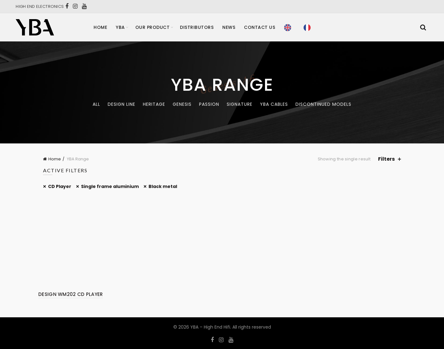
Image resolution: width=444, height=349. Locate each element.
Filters (386, 159)
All (96, 104)
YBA (120, 27)
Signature (239, 104)
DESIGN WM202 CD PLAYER (70, 294)
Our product (152, 27)
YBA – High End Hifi (210, 327)
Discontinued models (323, 104)
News (228, 27)
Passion (209, 104)
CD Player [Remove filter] (59, 186)
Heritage (154, 104)
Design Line (121, 104)
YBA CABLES (274, 104)
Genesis (182, 104)
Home (100, 27)
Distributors (197, 27)
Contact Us (259, 27)
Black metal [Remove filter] (163, 186)
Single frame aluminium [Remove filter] (110, 186)
